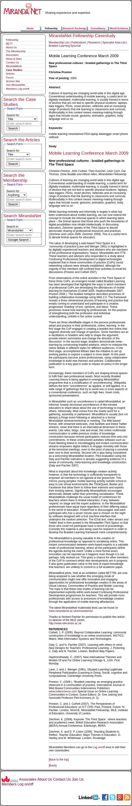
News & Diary (14, 58)
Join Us (78, 779)
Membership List (59, 42)
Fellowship (51, 28)
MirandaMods (14, 66)
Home (30, 28)
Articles (10, 73)
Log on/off (99, 747)
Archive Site (13, 81)
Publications (78, 42)
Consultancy (98, 28)
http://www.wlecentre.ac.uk (65, 623)
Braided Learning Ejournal (65, 45)
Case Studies (14, 70)
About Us (11, 47)
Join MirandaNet (15, 84)
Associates (12, 55)
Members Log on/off (17, 88)
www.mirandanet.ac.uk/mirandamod (71, 611)
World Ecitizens (119, 28)
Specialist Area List (114, 42)
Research (94, 42)
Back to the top (59, 759)
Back (53, 765)
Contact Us (12, 62)
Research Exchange (74, 28)
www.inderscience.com (63, 691)
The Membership (15, 51)
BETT (9, 43)
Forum (10, 77)
